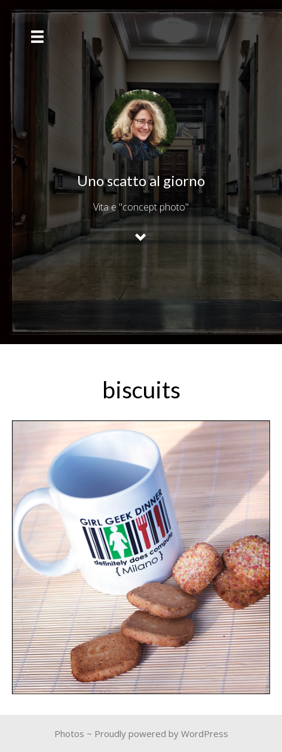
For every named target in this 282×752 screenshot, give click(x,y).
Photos (69, 733)
